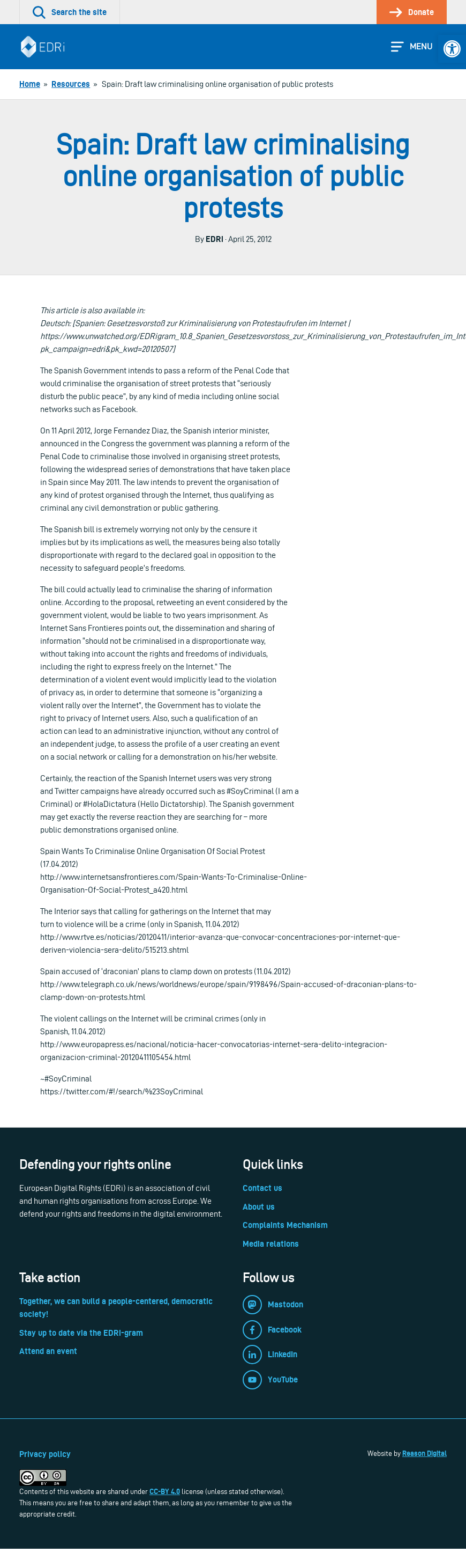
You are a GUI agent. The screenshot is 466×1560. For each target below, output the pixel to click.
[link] (452, 49)
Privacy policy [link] (45, 1454)
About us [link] (259, 1206)
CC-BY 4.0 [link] (164, 1491)
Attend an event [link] (48, 1351)
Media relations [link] (271, 1243)
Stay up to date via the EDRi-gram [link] (81, 1332)
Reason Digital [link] (424, 1453)
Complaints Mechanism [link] (285, 1225)
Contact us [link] (262, 1188)
